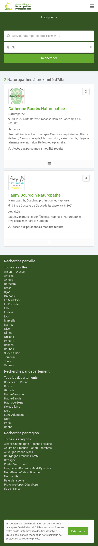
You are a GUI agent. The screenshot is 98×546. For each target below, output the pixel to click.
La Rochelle (11, 304)
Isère (7, 410)
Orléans (9, 336)
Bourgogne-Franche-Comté (21, 456)
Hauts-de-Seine (13, 402)
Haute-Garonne (14, 394)
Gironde (9, 390)
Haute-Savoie (12, 398)
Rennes (8, 345)
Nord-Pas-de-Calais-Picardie (22, 472)
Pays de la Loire (14, 480)
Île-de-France (12, 488)
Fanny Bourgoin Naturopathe (34, 195)
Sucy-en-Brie (12, 353)
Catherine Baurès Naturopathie (36, 108)
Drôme (8, 386)
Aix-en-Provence (14, 271)
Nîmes (8, 332)
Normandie (11, 476)
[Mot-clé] (49, 36)
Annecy (8, 279)
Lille (6, 308)
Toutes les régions (17, 439)
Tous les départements (21, 378)
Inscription (49, 17)
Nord (7, 418)
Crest (7, 288)
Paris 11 (9, 340)
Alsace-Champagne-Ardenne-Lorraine (28, 443)
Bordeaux (10, 284)
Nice (7, 328)
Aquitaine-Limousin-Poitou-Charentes (28, 448)
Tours (7, 361)
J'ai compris (78, 531)
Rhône (8, 427)
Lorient (8, 312)
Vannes (9, 365)
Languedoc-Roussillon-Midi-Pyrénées (27, 468)
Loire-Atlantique (14, 414)
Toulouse (10, 357)
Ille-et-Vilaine (12, 406)
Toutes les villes (15, 267)
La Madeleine (12, 300)
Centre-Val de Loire (16, 464)
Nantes (8, 324)
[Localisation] (49, 47)
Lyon (7, 316)
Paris (7, 423)
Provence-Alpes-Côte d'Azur (21, 484)
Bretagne (10, 460)
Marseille (9, 320)
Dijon (7, 292)
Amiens (8, 275)
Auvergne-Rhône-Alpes (18, 452)
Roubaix (9, 349)
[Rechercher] (49, 58)
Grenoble (10, 296)
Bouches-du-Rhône (16, 382)
